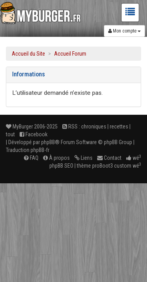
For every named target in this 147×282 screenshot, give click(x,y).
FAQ (31, 158)
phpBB (48, 142)
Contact (109, 158)
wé (133, 158)
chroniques (93, 126)
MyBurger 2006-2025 (32, 126)
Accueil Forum (70, 54)
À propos (56, 158)
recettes (119, 126)
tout (10, 134)
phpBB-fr (40, 150)
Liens (83, 158)
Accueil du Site (28, 54)
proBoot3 (102, 166)
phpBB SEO (61, 166)
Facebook (33, 134)
